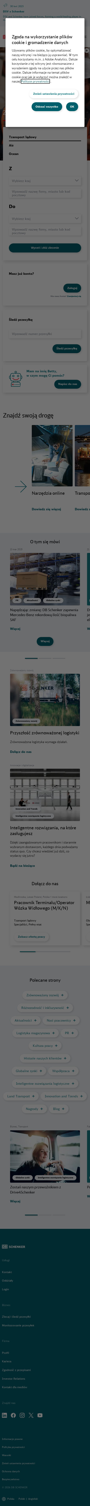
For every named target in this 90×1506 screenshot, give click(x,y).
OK (72, 106)
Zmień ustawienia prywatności (53, 94)
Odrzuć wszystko (47, 106)
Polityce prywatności (35, 81)
